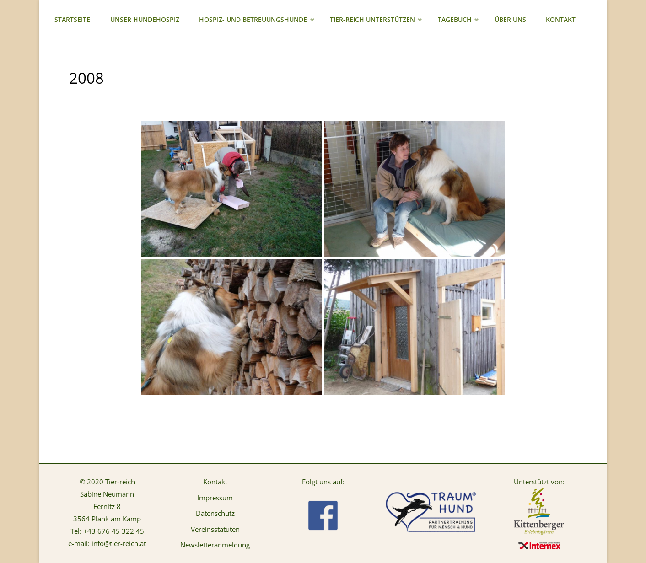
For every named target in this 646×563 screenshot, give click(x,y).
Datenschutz (215, 513)
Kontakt (215, 481)
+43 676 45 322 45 (113, 531)
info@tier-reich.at (119, 543)
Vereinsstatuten (215, 529)
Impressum (215, 497)
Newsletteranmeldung (215, 544)
